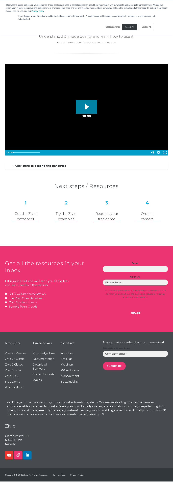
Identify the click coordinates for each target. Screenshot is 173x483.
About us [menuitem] (67, 354)
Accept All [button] (129, 27)
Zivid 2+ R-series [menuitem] (15, 354)
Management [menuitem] (70, 377)
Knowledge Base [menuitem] (44, 354)
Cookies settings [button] (113, 27)
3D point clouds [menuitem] (43, 375)
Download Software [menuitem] (40, 368)
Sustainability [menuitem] (70, 383)
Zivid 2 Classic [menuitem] (14, 366)
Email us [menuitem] (66, 360)
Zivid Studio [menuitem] (13, 371)
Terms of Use (59, 476)
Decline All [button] (146, 27)
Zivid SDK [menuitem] (11, 377)
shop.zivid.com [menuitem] (14, 388)
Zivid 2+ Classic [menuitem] (14, 360)
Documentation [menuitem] (43, 360)
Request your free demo (106, 216)
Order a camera (147, 216)
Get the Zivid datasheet (26, 216)
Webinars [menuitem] (67, 366)
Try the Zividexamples (66, 216)
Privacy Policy (38, 11)
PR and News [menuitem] (70, 371)
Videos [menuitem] (37, 381)
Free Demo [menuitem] (12, 383)
